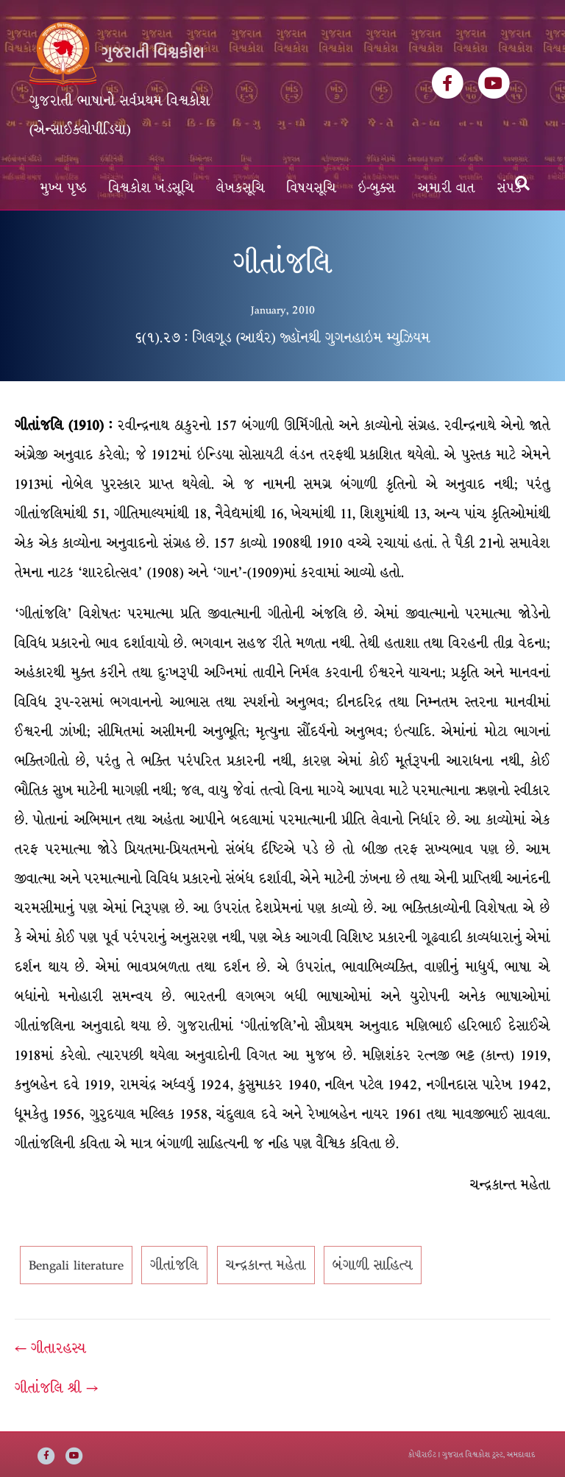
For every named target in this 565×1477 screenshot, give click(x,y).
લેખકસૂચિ (240, 188)
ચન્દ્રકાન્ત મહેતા (266, 1265)
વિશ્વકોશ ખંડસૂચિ (151, 188)
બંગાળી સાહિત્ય (373, 1265)
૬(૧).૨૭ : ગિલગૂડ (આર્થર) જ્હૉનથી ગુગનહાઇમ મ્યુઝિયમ (282, 337)
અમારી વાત (446, 188)
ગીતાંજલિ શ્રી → (56, 1388)
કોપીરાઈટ (422, 1454)
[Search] (522, 183)
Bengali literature (76, 1265)
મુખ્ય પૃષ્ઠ (63, 188)
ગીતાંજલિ (174, 1265)
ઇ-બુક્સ (377, 188)
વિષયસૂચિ (311, 188)
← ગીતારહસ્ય (50, 1348)
